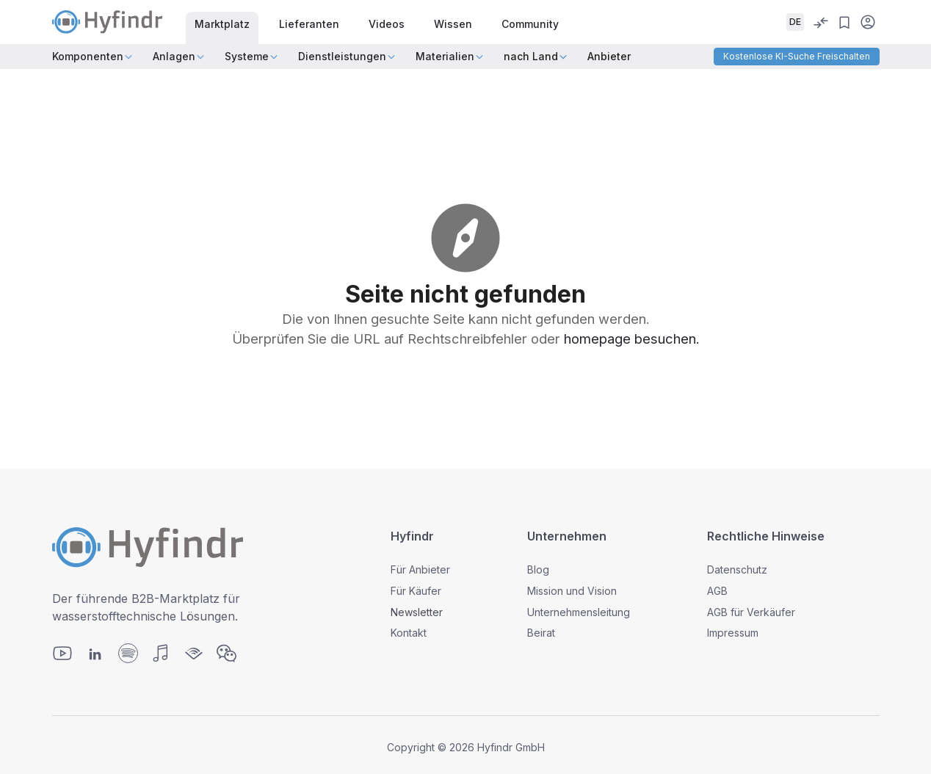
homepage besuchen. (632, 338)
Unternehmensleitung (578, 612)
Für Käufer (416, 591)
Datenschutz (737, 569)
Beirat (541, 632)
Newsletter (417, 612)
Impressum (732, 632)
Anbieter (609, 56)
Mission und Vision (572, 591)
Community (530, 24)
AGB (717, 591)
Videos (387, 24)
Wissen (453, 24)
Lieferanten (309, 24)
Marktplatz (222, 24)
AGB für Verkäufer (751, 612)
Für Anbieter (420, 569)
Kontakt (409, 632)
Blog (538, 569)
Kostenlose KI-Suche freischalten (796, 56)
